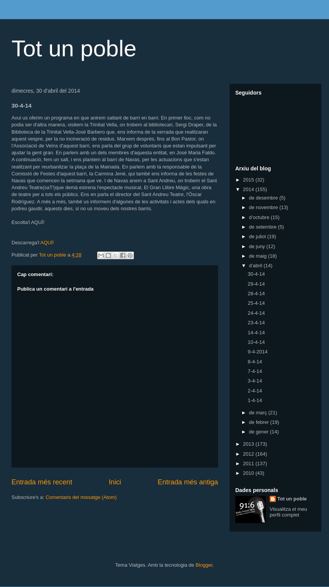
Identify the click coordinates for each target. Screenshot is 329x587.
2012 (249, 454)
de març (259, 412)
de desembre (264, 198)
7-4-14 (255, 371)
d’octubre (260, 217)
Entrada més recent (41, 482)
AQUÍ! (47, 242)
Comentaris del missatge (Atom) (81, 497)
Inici (115, 482)
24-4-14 (256, 313)
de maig (258, 256)
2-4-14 (255, 391)
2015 (249, 180)
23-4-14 (256, 322)
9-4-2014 (257, 352)
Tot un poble (74, 48)
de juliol (258, 236)
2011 (249, 463)
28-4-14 (256, 293)
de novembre (264, 207)
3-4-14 (255, 381)
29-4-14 (256, 284)
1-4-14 (255, 400)
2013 (249, 444)
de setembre (263, 227)
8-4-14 (255, 362)
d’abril (256, 265)
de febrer (259, 422)
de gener (259, 432)
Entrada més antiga (188, 482)
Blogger (203, 565)
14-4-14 (256, 332)
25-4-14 (256, 303)
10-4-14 (256, 342)
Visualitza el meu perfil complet (288, 512)
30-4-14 (256, 274)
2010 (249, 473)
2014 (249, 189)
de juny (258, 246)
